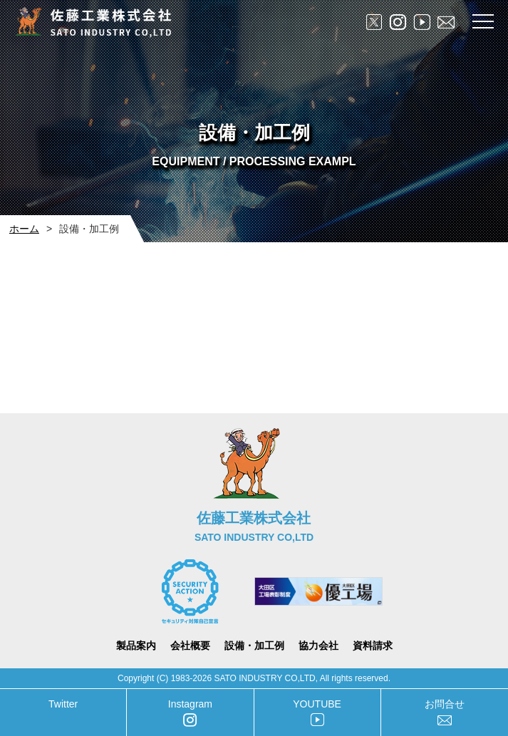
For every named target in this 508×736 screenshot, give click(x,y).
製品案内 (136, 645)
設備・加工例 (254, 645)
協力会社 (318, 645)
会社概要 (190, 645)
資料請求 (373, 645)
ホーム (24, 228)
